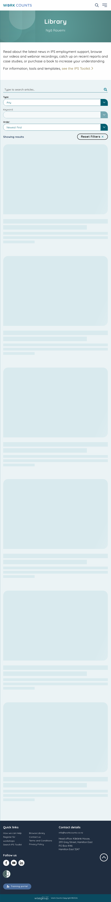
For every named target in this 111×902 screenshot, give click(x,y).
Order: (6, 122)
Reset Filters (92, 136)
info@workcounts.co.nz (71, 832)
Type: (6, 97)
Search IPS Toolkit (12, 844)
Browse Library (37, 833)
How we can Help (12, 833)
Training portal (17, 886)
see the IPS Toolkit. (76, 68)
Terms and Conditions (40, 840)
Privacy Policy (36, 844)
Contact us (35, 836)
